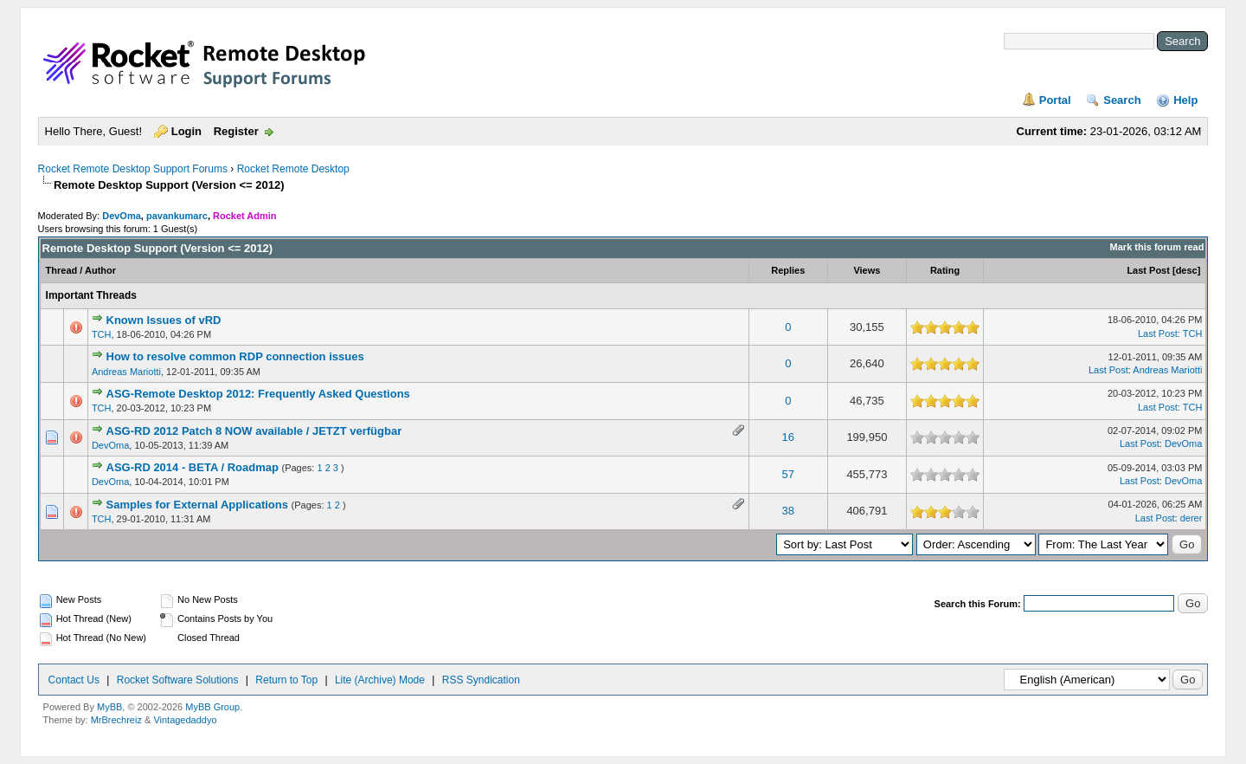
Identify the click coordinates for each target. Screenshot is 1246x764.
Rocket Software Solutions (178, 680)
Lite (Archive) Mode (380, 680)
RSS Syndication (481, 680)
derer (1191, 518)
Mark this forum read (1157, 247)
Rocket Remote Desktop (293, 169)
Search (1121, 100)
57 (788, 474)
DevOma (121, 215)
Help (1185, 100)
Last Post (1148, 270)
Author (100, 270)
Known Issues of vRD (164, 320)
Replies (788, 270)
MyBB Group (212, 707)
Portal (1055, 100)
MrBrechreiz (116, 720)
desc (1187, 270)
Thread (62, 270)
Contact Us (74, 680)
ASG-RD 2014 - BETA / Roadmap (192, 467)
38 (788, 510)
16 (788, 437)
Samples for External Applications (197, 504)
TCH (102, 334)
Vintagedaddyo (184, 720)
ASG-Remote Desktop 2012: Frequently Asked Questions (258, 393)
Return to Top (286, 680)
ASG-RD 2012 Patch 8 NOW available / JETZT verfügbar (254, 430)
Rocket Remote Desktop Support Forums (133, 169)
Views (866, 270)
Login (186, 131)
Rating (945, 270)
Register (236, 131)
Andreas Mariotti (126, 371)
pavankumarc (177, 215)
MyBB (109, 707)
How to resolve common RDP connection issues (235, 356)
